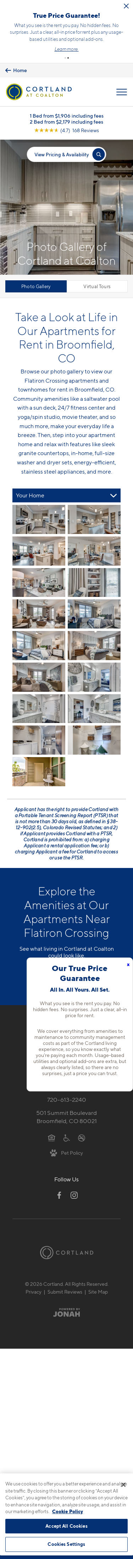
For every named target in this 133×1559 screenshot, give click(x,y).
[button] (65, 58)
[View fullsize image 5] (94, 582)
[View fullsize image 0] (38, 519)
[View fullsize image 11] (94, 677)
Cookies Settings (66, 1544)
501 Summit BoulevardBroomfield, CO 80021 (66, 1116)
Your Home (30, 495)
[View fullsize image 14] (38, 740)
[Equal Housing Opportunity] (51, 1137)
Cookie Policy (67, 1511)
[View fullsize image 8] (38, 645)
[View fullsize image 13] (94, 708)
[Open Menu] (121, 92)
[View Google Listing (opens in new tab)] (66, 130)
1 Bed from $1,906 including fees (67, 116)
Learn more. (67, 49)
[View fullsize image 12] (38, 708)
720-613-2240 (66, 1099)
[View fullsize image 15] (94, 740)
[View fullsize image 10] (38, 677)
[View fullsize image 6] (38, 614)
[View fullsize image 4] (38, 582)
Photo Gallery (36, 286)
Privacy (33, 1292)
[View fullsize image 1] (94, 519)
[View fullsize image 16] (38, 771)
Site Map (98, 1292)
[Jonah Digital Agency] (66, 1312)
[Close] (123, 1485)
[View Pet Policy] (66, 1152)
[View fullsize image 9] (94, 645)
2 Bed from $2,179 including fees (66, 122)
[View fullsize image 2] (38, 551)
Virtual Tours (97, 286)
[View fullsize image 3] (94, 551)
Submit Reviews (65, 1292)
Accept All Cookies (66, 1526)
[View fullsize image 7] (94, 614)
